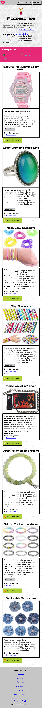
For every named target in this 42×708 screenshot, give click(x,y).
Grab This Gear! (12, 140)
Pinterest (21, 686)
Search (21, 3)
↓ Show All (6, 59)
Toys (7, 373)
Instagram (21, 678)
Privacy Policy (21, 701)
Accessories (11, 135)
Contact (36, 3)
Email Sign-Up (21, 695)
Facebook (21, 674)
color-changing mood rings (22, 32)
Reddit (21, 690)
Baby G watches (26, 30)
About (28, 3)
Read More (9, 129)
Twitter (21, 682)
